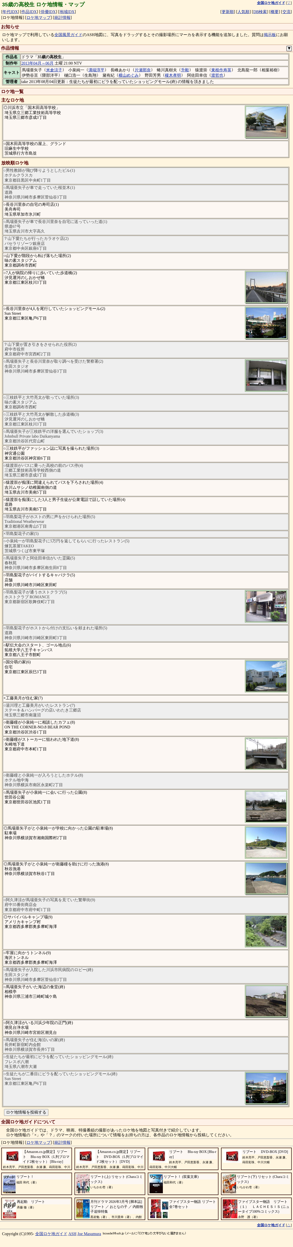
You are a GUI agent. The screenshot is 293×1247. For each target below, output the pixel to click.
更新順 (228, 12)
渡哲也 (217, 75)
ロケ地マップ (38, 17)
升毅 (185, 70)
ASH (72, 1234)
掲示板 (270, 35)
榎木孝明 (173, 75)
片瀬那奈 (143, 70)
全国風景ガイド (68, 35)
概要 (275, 12)
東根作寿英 (221, 70)
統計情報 (62, 17)
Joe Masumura (89, 1234)
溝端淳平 (96, 70)
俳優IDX (48, 12)
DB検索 (260, 12)
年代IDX (10, 12)
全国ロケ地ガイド (51, 1234)
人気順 (243, 12)
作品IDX (28, 12)
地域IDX (67, 12)
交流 (286, 12)
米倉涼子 (54, 70)
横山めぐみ (129, 75)
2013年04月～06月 (37, 63)
